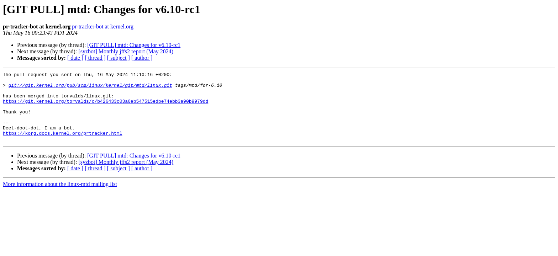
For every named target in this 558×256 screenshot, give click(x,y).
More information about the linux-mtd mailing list (60, 198)
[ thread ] (95, 58)
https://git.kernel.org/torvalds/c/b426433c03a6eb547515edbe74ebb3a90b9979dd (105, 107)
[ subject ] (118, 58)
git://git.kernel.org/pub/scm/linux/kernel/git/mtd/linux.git (90, 88)
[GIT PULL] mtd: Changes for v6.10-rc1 (133, 45)
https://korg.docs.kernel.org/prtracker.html (62, 146)
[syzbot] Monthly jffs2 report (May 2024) (125, 51)
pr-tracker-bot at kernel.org (102, 26)
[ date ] (75, 58)
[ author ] (142, 58)
